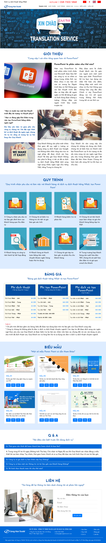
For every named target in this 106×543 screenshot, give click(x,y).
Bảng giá (69, 6)
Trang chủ (43, 6)
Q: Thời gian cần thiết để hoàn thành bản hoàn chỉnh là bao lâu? (33, 446)
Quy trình (61, 6)
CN (18, 385)
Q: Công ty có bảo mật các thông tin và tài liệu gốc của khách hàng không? (37, 464)
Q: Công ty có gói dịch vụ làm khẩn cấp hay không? (27, 460)
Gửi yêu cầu (77, 515)
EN (13, 385)
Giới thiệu (52, 6)
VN (8, 385)
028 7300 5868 (63, 2)
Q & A (76, 6)
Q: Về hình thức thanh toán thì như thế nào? (24, 468)
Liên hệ (90, 6)
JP (22, 385)
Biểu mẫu (83, 6)
